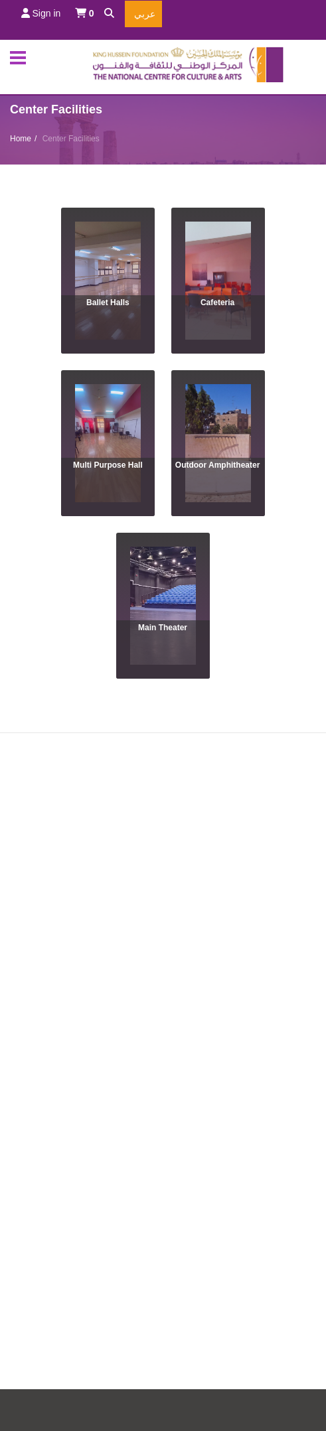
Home (20, 138)
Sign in (41, 13)
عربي (143, 14)
